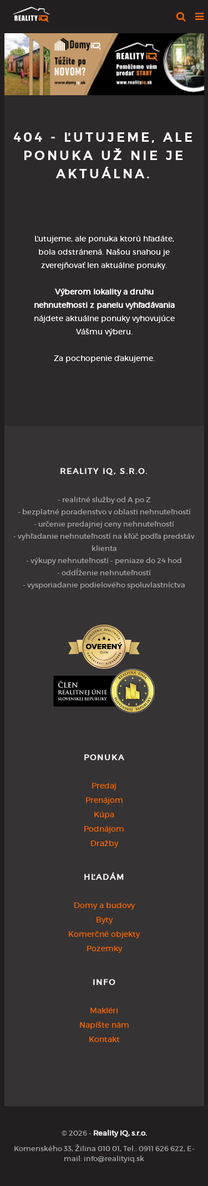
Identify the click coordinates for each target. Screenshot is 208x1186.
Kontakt (104, 1039)
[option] (104, 61)
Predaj (104, 786)
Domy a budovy (104, 905)
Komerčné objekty (104, 934)
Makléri (104, 1010)
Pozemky (104, 948)
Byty (104, 920)
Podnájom (104, 829)
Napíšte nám (104, 1025)
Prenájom (104, 800)
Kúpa (104, 814)
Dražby (104, 843)
